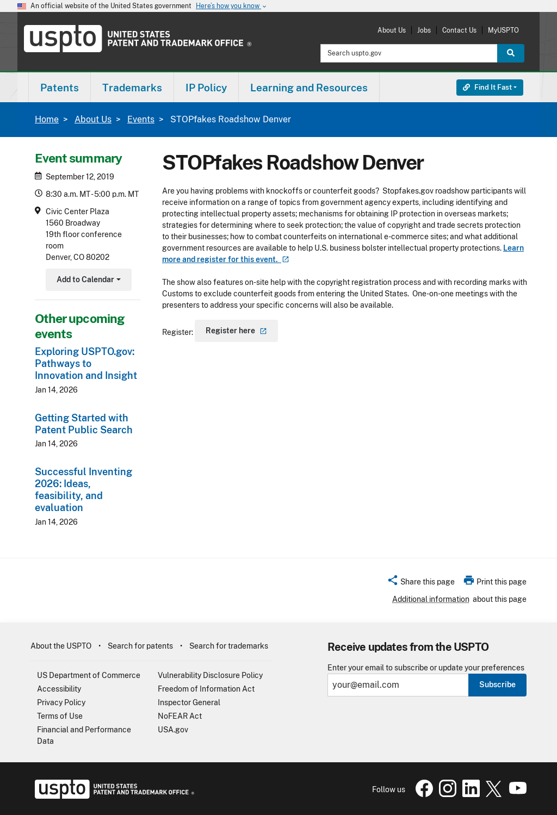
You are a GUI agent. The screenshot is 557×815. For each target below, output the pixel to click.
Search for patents (140, 646)
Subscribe (497, 684)
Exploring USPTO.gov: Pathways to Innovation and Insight (86, 363)
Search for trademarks (228, 646)
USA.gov (173, 729)
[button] (421, 583)
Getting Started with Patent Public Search (84, 424)
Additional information (430, 599)
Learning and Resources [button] (309, 88)
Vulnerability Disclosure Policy (210, 675)
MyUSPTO (503, 30)
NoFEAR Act (180, 716)
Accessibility (59, 689)
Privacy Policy (61, 702)
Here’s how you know (232, 6)
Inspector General (189, 702)
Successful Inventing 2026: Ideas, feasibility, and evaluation (83, 489)
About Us (391, 30)
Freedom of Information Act (206, 689)
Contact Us (459, 30)
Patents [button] (59, 88)
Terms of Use (60, 716)
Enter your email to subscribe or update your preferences (425, 668)
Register (236, 330)
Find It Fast (487, 87)
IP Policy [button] (206, 88)
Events (140, 119)
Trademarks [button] (132, 88)
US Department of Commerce (88, 675)
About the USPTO (60, 646)
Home (47, 119)
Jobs (424, 30)
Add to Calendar (87, 281)
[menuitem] (59, 87)
